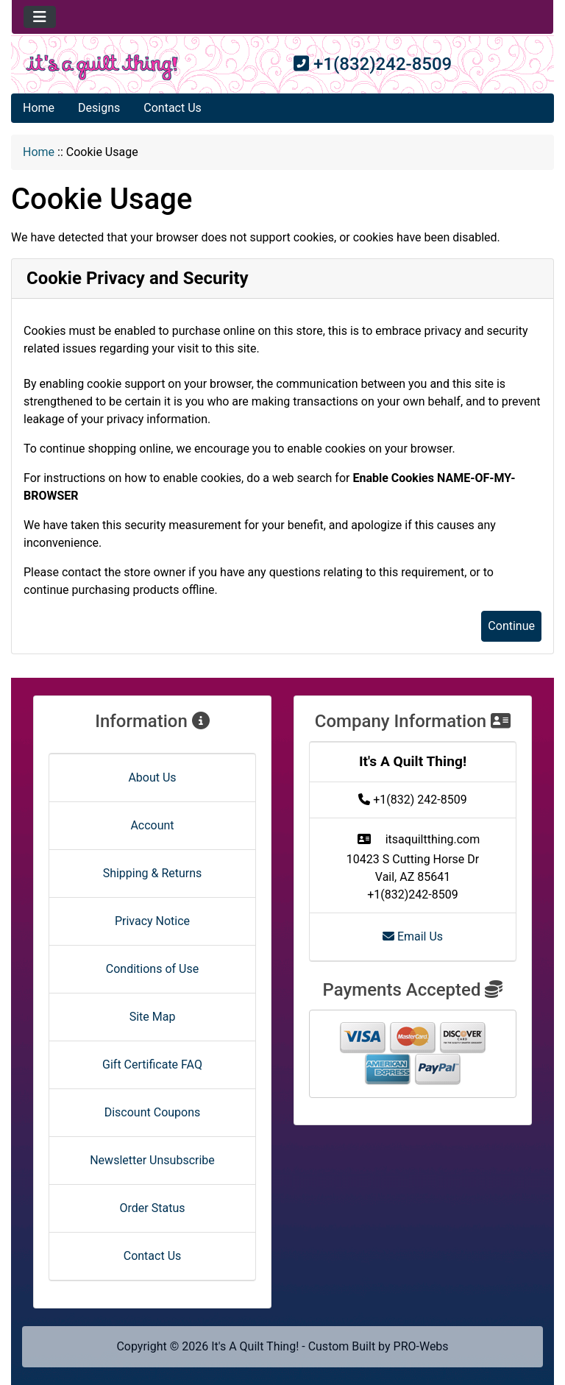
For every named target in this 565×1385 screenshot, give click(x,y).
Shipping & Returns (152, 873)
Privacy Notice (152, 921)
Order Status (152, 1208)
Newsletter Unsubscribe (152, 1160)
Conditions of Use (152, 969)
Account (152, 825)
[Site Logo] (102, 67)
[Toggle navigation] (40, 17)
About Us (152, 777)
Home (38, 108)
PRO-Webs (421, 1346)
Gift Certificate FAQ (152, 1064)
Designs (99, 108)
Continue (511, 626)
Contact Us (172, 108)
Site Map (152, 1017)
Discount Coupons (152, 1112)
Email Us (413, 936)
